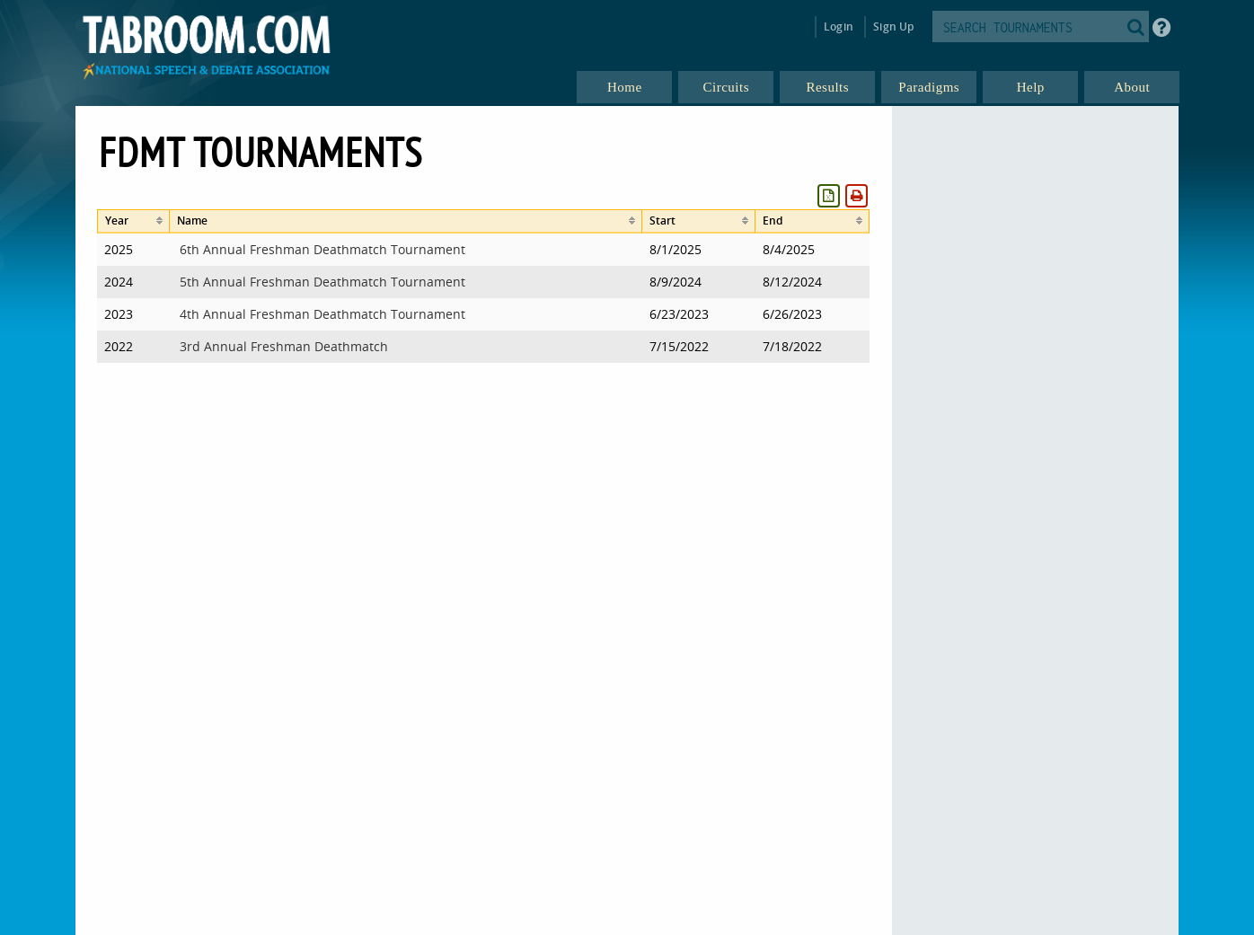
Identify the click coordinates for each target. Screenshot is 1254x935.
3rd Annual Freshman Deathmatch (284, 346)
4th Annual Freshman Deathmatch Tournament (322, 313)
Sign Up (893, 26)
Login (838, 26)
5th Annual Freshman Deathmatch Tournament (322, 281)
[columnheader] (133, 221)
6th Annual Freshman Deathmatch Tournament (322, 249)
